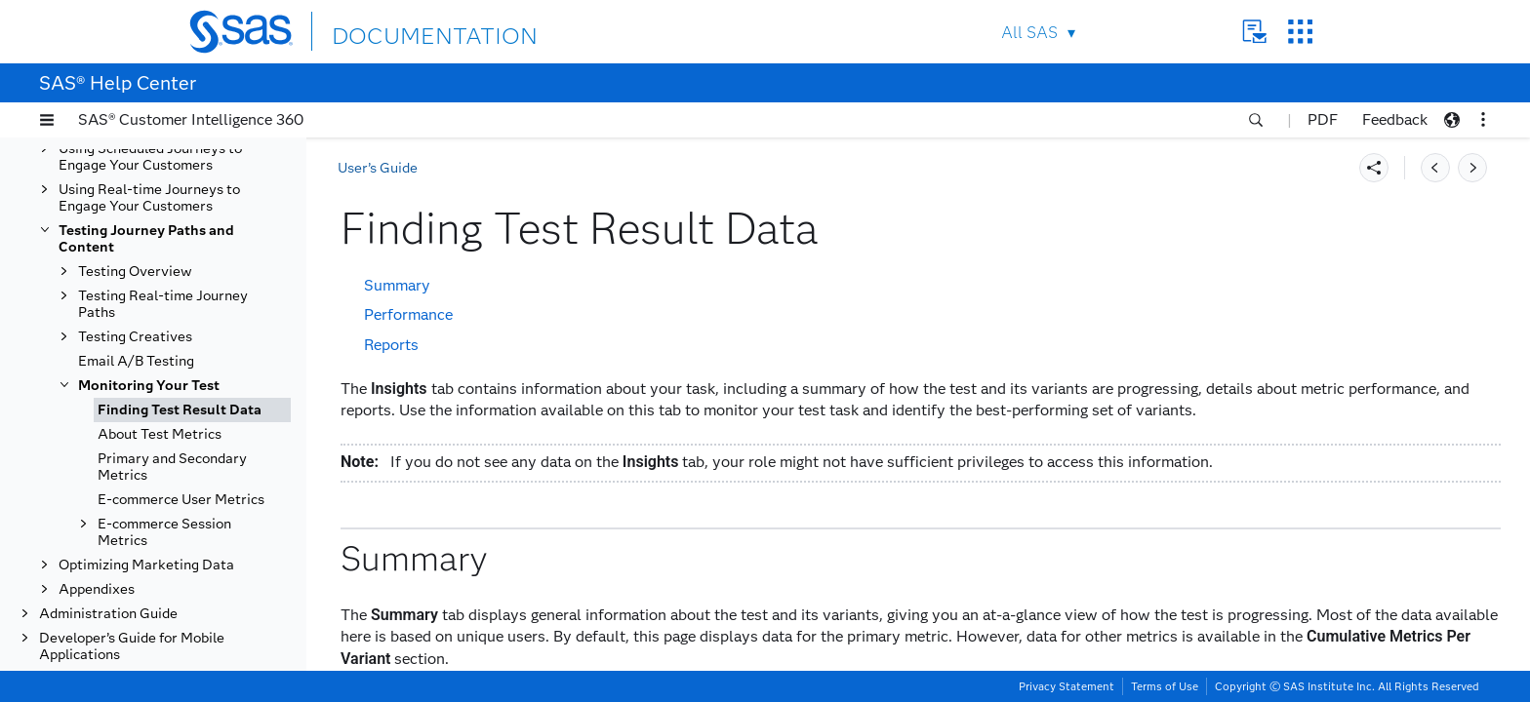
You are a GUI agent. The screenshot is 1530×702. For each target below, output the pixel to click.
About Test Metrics (159, 434)
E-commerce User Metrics (181, 499)
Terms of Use (1164, 686)
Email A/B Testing (136, 361)
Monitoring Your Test (149, 385)
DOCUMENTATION (403, 30)
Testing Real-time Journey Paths (163, 304)
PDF (1323, 119)
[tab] (192, 410)
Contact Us (1254, 32)
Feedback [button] (1395, 119)
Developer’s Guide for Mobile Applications (131, 646)
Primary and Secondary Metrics (172, 467)
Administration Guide (108, 613)
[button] (46, 120)
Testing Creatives (135, 337)
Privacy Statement (1066, 686)
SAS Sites (1300, 32)
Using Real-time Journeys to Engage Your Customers (149, 197)
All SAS (1029, 32)
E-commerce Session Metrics (164, 532)
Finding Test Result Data (180, 410)
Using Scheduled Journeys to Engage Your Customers (150, 157)
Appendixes (97, 589)
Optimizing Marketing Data (146, 565)
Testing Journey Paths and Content (146, 238)
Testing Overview (135, 271)
